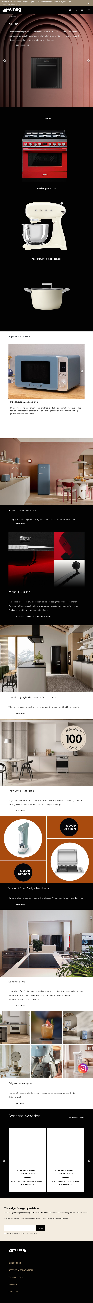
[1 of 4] (46, 60)
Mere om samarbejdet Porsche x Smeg (34, 616)
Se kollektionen (23, 45)
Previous (4, 60)
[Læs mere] (46, 125)
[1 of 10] (27, 1161)
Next (88, 60)
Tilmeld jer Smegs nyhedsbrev (21, 1208)
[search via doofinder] (64, 10)
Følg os (20, 1103)
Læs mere (20, 523)
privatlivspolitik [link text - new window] (31, 1233)
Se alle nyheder (77, 1117)
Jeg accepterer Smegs (22, 1233)
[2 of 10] (65, 1161)
